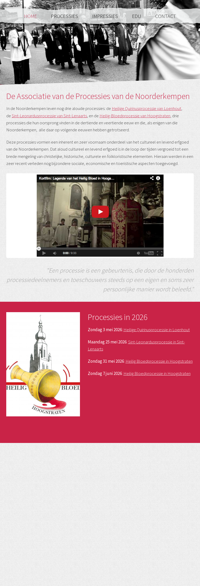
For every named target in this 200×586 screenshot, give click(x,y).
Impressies (105, 16)
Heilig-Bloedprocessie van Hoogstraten (134, 116)
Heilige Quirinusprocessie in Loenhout (156, 329)
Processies (65, 16)
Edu (137, 16)
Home (31, 16)
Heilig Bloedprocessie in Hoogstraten (159, 361)
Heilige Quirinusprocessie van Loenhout (146, 108)
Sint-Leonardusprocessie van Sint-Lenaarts (49, 116)
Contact (165, 16)
